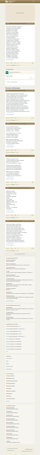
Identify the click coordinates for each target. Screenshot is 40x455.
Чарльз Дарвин (21, 336)
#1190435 (8, 336)
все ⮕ (7, 351)
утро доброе (9, 369)
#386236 (7, 155)
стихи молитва (31, 123)
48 (13, 182)
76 (8, 215)
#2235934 (8, 333)
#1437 (19, 326)
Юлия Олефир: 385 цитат (20, 254)
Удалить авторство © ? (15, 328)
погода (30, 90)
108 (8, 150)
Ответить (7, 78)
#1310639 (8, 331)
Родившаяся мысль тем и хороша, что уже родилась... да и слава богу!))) (20, 293)
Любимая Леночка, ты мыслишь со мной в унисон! (15, 268)
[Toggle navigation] (33, 1)
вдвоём (32, 90)
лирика (32, 155)
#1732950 (19, 333)
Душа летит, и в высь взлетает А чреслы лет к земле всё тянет (18, 265)
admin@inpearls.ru (30, 451)
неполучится (32, 220)
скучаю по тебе (9, 366)
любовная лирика (31, 23)
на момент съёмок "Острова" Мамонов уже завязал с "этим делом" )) (19, 272)
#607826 (7, 220)
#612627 (7, 187)
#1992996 (8, 326)
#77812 (7, 338)
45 (13, 150)
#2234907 (8, 344)
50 (13, 117)
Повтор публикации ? (13, 326)
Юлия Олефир (10, 59)
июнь (7, 361)
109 (8, 182)
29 (12, 248)
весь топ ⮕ (8, 401)
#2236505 (8, 328)
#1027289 (7, 123)
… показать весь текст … (10, 112)
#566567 (7, 90)
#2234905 (8, 341)
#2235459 (8, 346)
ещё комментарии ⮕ (10, 300)
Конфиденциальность (10, 450)
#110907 (19, 331)
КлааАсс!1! (8, 289)
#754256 (7, 23)
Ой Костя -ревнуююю (10, 261)
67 (8, 63)
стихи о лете (9, 358)
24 (12, 215)
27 (12, 63)
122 (8, 117)
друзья (7, 363)
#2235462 (8, 349)
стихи (27, 23)
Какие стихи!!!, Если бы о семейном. (13, 276)
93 (8, 248)
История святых (21, 328)
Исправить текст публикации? (13, 338)
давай (33, 187)
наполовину (27, 220)
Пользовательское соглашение (12, 448)
